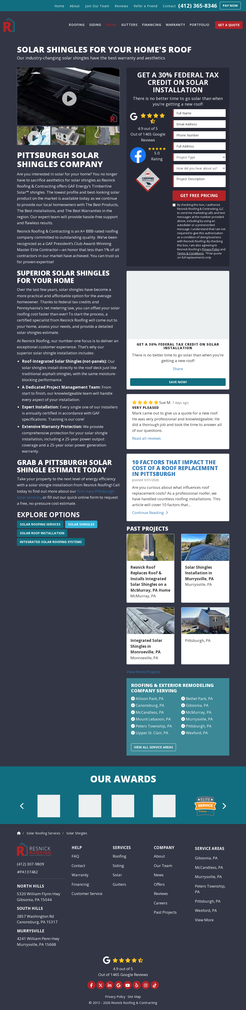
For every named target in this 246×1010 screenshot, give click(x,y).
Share (178, 368)
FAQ (75, 856)
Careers (160, 903)
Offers (159, 884)
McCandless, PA (209, 867)
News (159, 874)
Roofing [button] (77, 25)
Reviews (161, 893)
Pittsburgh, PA (198, 726)
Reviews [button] (121, 6)
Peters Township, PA (210, 889)
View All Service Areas (153, 747)
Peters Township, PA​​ (154, 726)
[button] (22, 806)
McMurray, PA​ (198, 712)
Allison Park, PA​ (150, 698)
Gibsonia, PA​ (197, 705)
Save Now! (178, 382)
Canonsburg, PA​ (150, 705)
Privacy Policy (211, 249)
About (159, 856)
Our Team (163, 865)
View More (204, 919)
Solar (117, 874)
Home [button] (59, 6)
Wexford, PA (197, 732)
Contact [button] (169, 6)
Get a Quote (229, 25)
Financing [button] (151, 25)
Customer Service (87, 893)
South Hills (30, 908)
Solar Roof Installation (42, 533)
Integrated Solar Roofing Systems (51, 542)
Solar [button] (111, 25)
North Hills (30, 886)
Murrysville (30, 930)
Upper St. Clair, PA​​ (152, 732)
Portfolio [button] (199, 25)
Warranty (80, 874)
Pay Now (230, 5)
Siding (118, 865)
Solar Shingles (81, 524)
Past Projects (165, 912)
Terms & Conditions (190, 253)
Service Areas (209, 848)
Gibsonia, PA (206, 858)
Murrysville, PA (199, 719)
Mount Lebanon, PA (153, 719)
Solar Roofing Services (40, 524)
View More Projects (143, 671)
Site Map (134, 996)
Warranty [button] (175, 25)
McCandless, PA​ (150, 712)
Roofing (119, 856)
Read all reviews (146, 438)
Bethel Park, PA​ (199, 698)
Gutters (119, 884)
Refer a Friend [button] (145, 6)
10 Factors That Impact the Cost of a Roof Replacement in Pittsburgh (175, 468)
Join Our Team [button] (97, 6)
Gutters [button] (129, 25)
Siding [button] (95, 25)
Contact (78, 865)
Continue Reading (150, 512)
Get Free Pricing (199, 195)
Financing (80, 884)
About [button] (75, 6)
